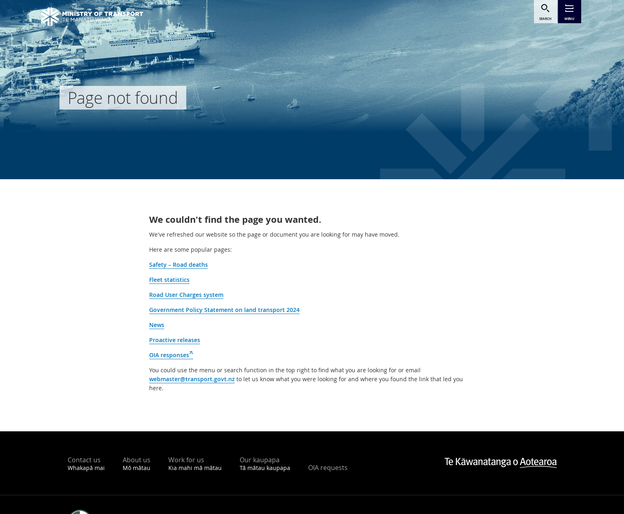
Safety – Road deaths (178, 264)
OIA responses (171, 355)
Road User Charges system (186, 295)
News (156, 325)
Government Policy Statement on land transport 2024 (224, 310)
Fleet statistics (169, 279)
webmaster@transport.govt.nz (192, 379)
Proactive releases (174, 340)
